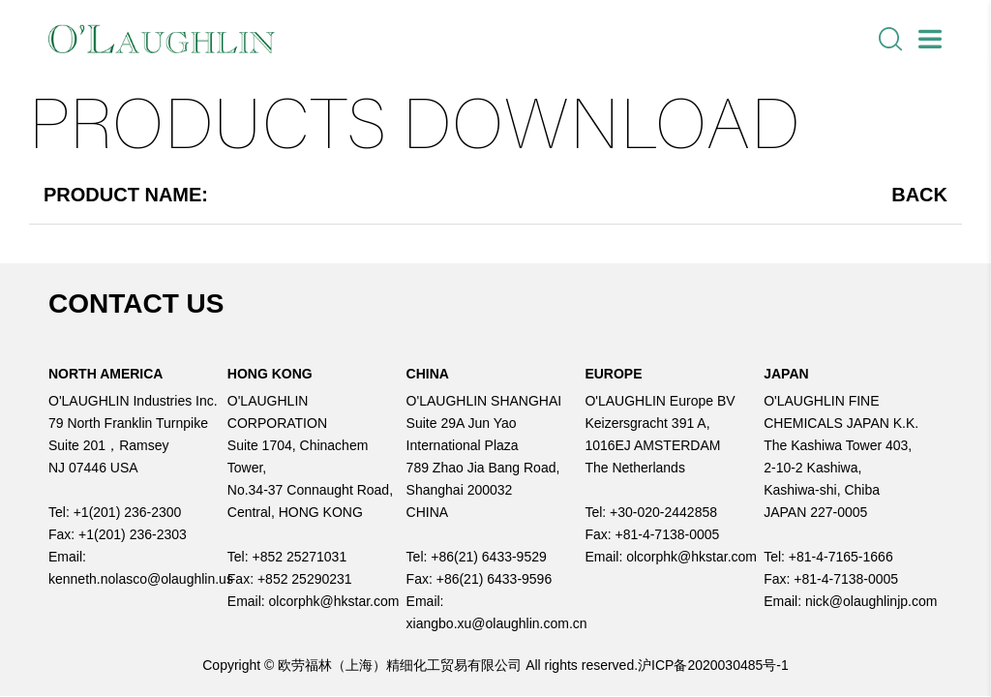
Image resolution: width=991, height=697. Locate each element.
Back (919, 194)
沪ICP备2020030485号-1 (713, 665)
